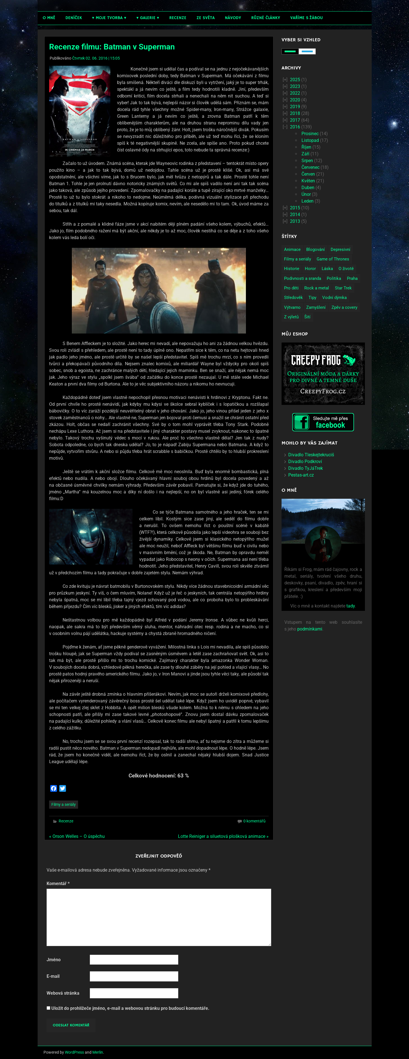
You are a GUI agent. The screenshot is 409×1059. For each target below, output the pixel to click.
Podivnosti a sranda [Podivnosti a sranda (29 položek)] (302, 278)
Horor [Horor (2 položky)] (310, 268)
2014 (295, 214)
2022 (295, 93)
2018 (295, 113)
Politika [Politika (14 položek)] (334, 278)
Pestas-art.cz (301, 475)
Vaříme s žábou (306, 18)
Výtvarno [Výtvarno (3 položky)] (292, 307)
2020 (295, 100)
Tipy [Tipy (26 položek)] (312, 297)
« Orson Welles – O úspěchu (77, 836)
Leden (307, 201)
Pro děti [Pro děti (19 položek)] (291, 288)
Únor (306, 194)
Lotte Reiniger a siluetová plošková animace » (223, 836)
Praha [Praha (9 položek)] (352, 278)
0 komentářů (254, 821)
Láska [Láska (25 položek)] (327, 268)
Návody (233, 18)
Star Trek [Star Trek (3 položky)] (343, 288)
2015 (295, 207)
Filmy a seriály (63, 804)
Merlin (97, 1052)
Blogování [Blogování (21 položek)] (315, 249)
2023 (295, 86)
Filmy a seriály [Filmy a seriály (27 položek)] (297, 259)
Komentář (58, 883)
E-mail (53, 976)
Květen (308, 180)
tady (350, 606)
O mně (49, 18)
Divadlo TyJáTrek (305, 468)
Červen (308, 174)
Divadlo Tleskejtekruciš (311, 454)
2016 (295, 127)
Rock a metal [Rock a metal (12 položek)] (316, 288)
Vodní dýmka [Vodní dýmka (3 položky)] (334, 297)
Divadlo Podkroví (305, 461)
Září (305, 154)
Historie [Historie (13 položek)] (291, 268)
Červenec (310, 167)
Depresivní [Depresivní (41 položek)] (340, 249)
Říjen (306, 147)
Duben (307, 187)
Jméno (54, 959)
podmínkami (309, 629)
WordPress (74, 1052)
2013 (295, 221)
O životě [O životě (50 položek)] (346, 268)
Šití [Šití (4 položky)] (307, 316)
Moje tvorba (109, 18)
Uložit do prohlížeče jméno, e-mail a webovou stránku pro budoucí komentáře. (130, 1008)
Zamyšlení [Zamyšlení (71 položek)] (316, 307)
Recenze (177, 18)
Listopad (310, 140)
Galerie (148, 18)
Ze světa (205, 18)
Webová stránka (63, 993)
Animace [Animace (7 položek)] (292, 249)
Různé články (265, 18)
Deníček (73, 18)
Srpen (307, 160)
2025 (295, 79)
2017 (295, 120)
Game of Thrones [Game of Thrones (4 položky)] (333, 259)
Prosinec (310, 133)
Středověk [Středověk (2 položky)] (293, 297)
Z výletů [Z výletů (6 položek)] (291, 316)
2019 (295, 106)
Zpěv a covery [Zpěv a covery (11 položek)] (344, 307)
